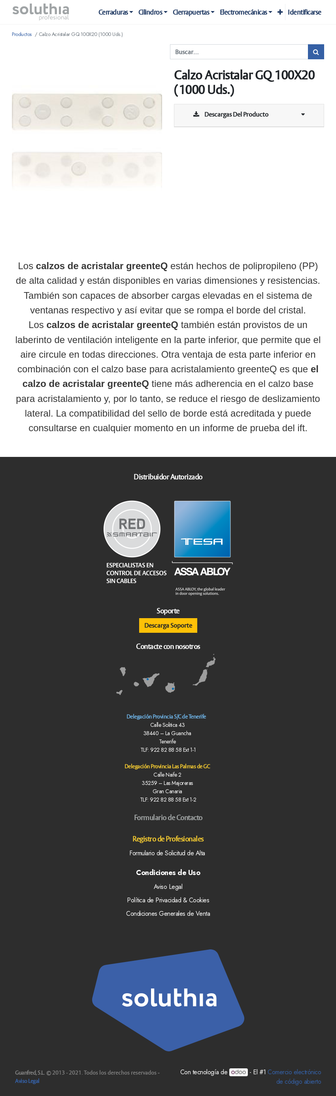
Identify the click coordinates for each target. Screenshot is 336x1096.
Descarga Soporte (168, 625)
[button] (280, 12)
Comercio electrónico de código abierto (294, 1077)
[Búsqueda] (316, 51)
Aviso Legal (27, 1081)
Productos (22, 34)
